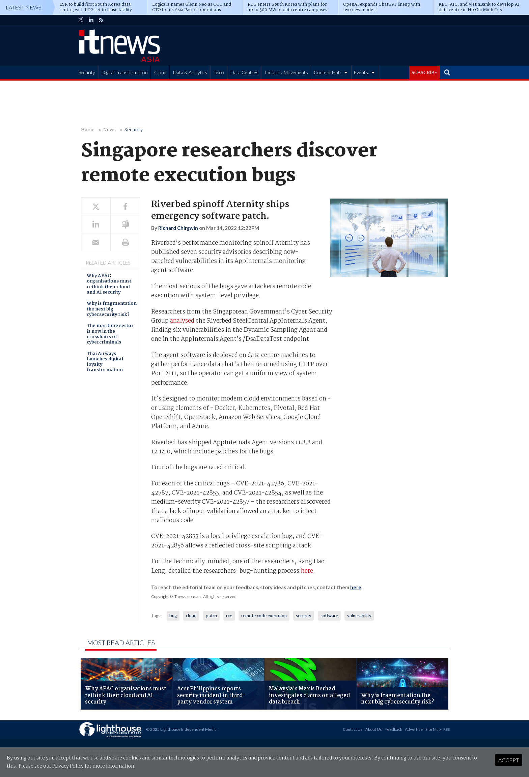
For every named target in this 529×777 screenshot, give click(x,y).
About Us (373, 729)
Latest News (23, 7)
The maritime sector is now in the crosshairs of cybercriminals (110, 334)
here (307, 571)
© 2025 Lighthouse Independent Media (181, 729)
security (303, 615)
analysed (182, 321)
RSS (446, 729)
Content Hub (327, 72)
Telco (219, 72)
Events (361, 72)
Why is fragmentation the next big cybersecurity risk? (112, 309)
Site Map (433, 729)
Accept (508, 760)
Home (87, 129)
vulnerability (359, 615)
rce (229, 615)
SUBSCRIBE (424, 72)
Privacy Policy (68, 766)
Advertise (414, 729)
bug (173, 615)
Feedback (393, 729)
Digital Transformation (125, 72)
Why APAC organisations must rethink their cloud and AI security (109, 284)
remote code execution (264, 615)
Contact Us (353, 729)
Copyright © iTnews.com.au (176, 596)
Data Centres (244, 72)
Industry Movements (286, 72)
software (329, 615)
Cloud (160, 72)
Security (87, 72)
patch (211, 615)
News (109, 129)
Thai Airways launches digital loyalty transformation (105, 362)
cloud (191, 615)
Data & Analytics (190, 72)
